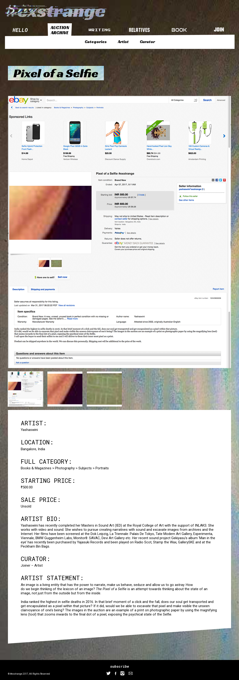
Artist (123, 41)
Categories (96, 41)
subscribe (119, 666)
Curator (147, 41)
